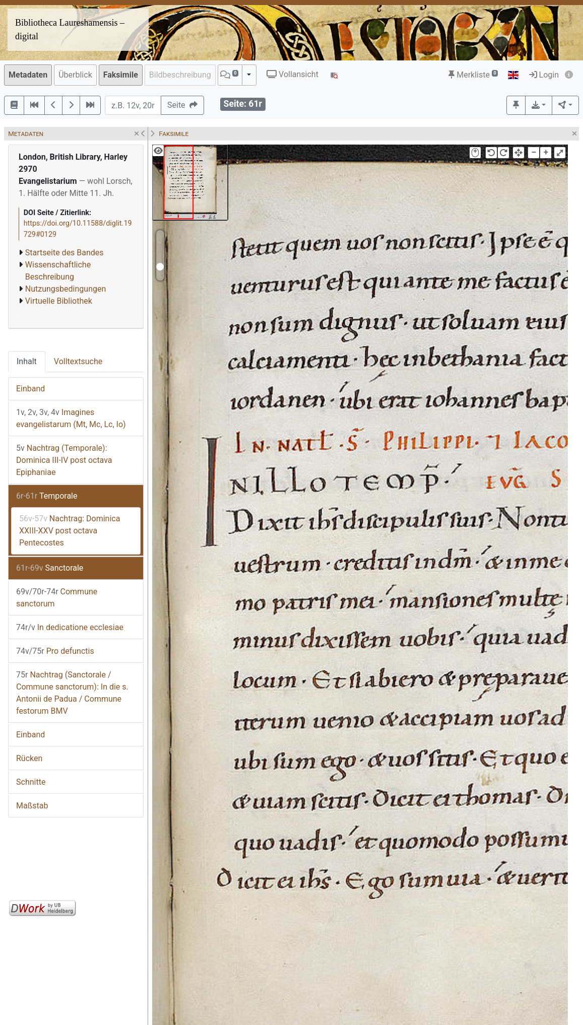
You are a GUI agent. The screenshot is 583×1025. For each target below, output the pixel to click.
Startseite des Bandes (64, 252)
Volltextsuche (78, 361)
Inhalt (27, 361)
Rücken (29, 758)
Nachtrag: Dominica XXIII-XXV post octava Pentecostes (69, 531)
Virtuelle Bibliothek (58, 301)
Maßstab (32, 805)
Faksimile (120, 75)
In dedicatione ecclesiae (69, 627)
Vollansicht (292, 74)
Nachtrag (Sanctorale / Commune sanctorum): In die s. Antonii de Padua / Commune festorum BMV (72, 693)
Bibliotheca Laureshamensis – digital (69, 29)
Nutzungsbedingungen (65, 289)
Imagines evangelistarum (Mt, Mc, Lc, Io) (71, 418)
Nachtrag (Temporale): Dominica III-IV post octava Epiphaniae (64, 460)
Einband (30, 388)
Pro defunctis (55, 651)
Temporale (47, 496)
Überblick (75, 75)
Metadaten (28, 75)
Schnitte (30, 782)
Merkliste (473, 75)
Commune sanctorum (56, 597)
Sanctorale (49, 568)
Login (544, 75)
